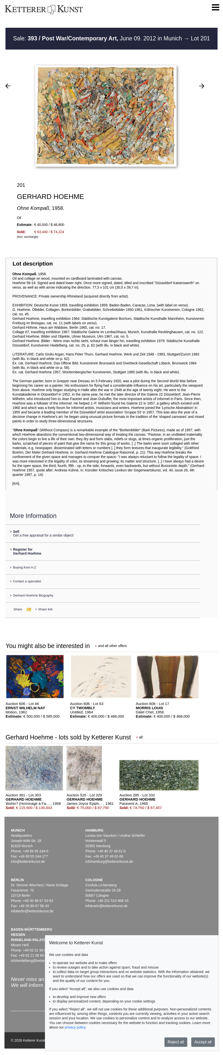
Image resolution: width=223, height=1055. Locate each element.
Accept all (203, 1042)
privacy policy (75, 1027)
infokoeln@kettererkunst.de (106, 906)
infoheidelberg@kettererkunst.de (36, 961)
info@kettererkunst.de (28, 862)
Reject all (176, 1042)
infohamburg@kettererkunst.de (109, 862)
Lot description (33, 264)
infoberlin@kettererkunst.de (32, 911)
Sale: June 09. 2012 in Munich (98, 38)
